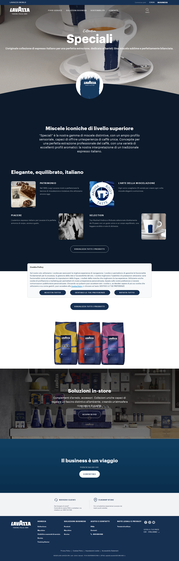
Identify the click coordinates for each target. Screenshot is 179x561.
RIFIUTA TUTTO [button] (127, 292)
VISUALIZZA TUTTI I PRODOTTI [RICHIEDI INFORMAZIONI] (89, 306)
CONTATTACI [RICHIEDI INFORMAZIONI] (89, 474)
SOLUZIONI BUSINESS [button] (76, 10)
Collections (42, 526)
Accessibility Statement (110, 551)
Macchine (41, 530)
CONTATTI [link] (113, 10)
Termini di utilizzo (124, 526)
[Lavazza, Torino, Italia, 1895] (20, 11)
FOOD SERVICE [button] (55, 10)
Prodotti (67, 526)
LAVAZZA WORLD (18, 2)
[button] (147, 10)
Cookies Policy (78, 551)
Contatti (94, 530)
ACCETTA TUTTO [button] (52, 292)
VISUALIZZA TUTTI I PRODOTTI (89, 249)
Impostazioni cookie (92, 551)
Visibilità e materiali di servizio (49, 534)
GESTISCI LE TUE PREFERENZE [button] (90, 292)
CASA (152, 2)
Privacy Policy (65, 551)
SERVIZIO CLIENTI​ (67, 500)
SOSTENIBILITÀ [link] (98, 10)
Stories (40, 538)
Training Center (43, 542)
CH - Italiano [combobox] (150, 532)
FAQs (92, 526)
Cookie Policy (77, 286)
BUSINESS (163, 2)
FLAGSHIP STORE (106, 500)
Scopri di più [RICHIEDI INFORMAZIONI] (89, 414)
